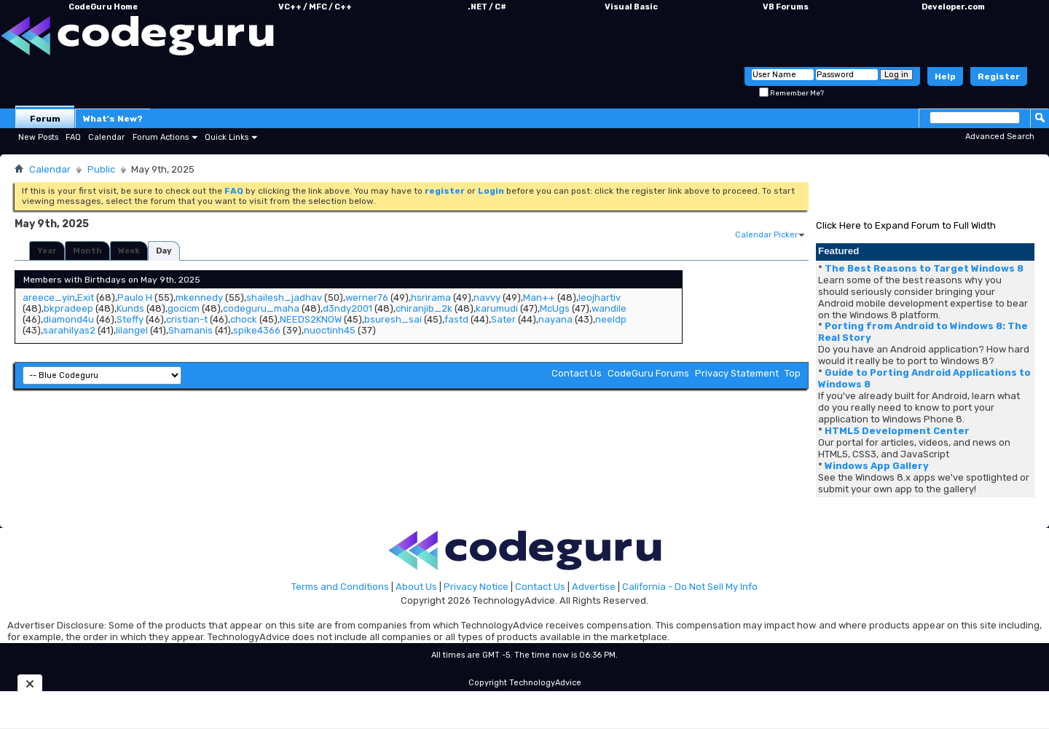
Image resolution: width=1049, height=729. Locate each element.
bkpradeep (68, 308)
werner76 (366, 297)
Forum (45, 119)
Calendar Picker (766, 235)
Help (945, 76)
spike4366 (256, 330)
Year (47, 251)
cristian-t (187, 319)
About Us (416, 586)
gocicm (184, 308)
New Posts (38, 137)
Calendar (106, 137)
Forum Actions (161, 137)
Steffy (130, 319)
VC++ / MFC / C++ (315, 7)
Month (87, 251)
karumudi (497, 308)
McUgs (555, 308)
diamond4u (68, 319)
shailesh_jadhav (284, 297)
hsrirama (431, 297)
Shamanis (190, 330)
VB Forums (786, 7)
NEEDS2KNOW (311, 319)
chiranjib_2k (424, 308)
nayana (555, 319)
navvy (487, 297)
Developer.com (953, 7)
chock (243, 319)
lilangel (132, 330)
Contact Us (576, 373)
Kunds (130, 308)
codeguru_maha (261, 308)
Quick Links (226, 137)
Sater (503, 319)
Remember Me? (791, 93)
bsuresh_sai (393, 319)
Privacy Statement (737, 373)
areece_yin (49, 297)
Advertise (594, 586)
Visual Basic (631, 7)
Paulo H (134, 297)
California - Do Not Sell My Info (690, 586)
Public (101, 169)
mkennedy (199, 297)
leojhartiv (599, 297)
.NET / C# (487, 7)
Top (793, 373)
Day (164, 251)
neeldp (610, 319)
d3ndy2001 (347, 308)
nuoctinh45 (329, 330)
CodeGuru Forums (648, 373)
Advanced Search (999, 136)
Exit (85, 297)
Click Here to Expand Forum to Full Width (906, 225)
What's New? (113, 119)
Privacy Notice (476, 586)
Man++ (539, 297)
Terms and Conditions (340, 586)
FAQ (73, 137)
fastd (456, 319)
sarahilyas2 (69, 330)
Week (129, 251)
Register (999, 76)
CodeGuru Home (103, 7)
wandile (609, 308)
